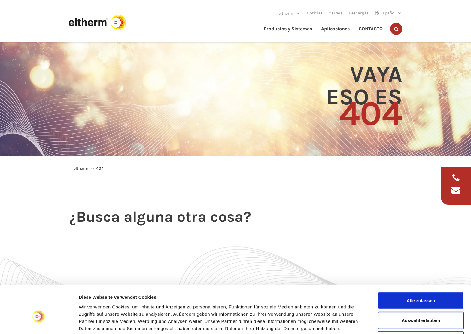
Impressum (91, 302)
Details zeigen (319, 322)
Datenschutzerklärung (133, 302)
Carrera (336, 13)
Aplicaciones (335, 29)
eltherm (286, 13)
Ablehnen (421, 307)
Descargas (359, 13)
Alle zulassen (420, 267)
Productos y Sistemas (288, 29)
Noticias (315, 13)
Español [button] (385, 13)
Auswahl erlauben (421, 287)
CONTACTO (371, 29)
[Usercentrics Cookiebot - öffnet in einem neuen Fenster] (39, 322)
